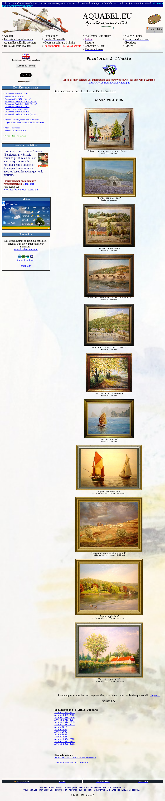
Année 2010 (60, 727)
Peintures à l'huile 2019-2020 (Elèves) (21, 114)
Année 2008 (60, 732)
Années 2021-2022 (64, 715)
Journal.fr (26, 265)
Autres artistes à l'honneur (71, 763)
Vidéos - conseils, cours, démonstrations (22, 120)
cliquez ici (155, 695)
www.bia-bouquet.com (26, 249)
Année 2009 (60, 729)
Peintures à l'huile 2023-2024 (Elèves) (21, 101)
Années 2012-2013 (64, 725)
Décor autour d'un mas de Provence (75, 757)
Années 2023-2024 (64, 713)
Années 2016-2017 (64, 720)
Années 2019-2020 (64, 717)
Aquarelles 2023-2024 (14, 96)
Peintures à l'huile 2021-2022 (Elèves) (21, 104)
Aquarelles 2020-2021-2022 (16, 109)
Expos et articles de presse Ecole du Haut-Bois (24, 122)
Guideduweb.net (25, 258)
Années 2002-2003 (64, 741)
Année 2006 (60, 737)
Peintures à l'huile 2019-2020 (17, 111)
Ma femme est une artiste (15, 130)
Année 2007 (60, 734)
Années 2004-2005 (64, 739)
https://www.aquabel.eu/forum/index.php (109, 82)
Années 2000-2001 (64, 744)
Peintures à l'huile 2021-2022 (17, 106)
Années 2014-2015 (64, 722)
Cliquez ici (28, 183)
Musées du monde (12, 128)
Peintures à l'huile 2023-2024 (17, 93)
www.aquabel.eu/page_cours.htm (21, 189)
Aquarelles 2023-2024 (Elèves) (18, 99)
